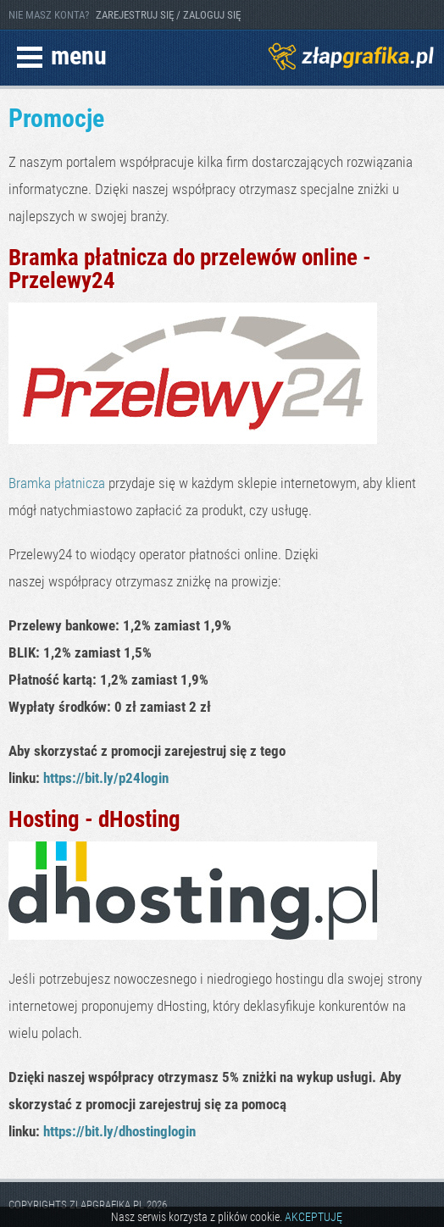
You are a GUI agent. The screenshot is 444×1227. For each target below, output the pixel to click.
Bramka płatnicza (56, 483)
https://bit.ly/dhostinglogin (119, 1131)
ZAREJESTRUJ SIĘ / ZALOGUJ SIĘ (168, 14)
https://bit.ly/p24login (106, 777)
